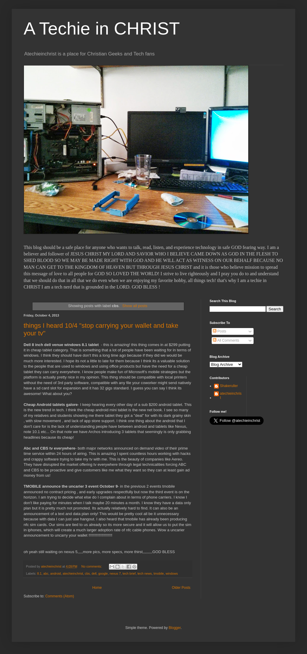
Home (97, 588)
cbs (87, 573)
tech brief (129, 573)
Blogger (175, 628)
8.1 (39, 573)
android (55, 573)
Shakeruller (229, 386)
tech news (145, 573)
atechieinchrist (73, 573)
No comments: (92, 566)
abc (45, 573)
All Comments (226, 340)
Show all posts (134, 306)
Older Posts (181, 588)
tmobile (159, 573)
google (103, 573)
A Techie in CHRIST (102, 28)
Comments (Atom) (59, 596)
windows (172, 573)
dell (94, 573)
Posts (219, 331)
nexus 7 (115, 573)
